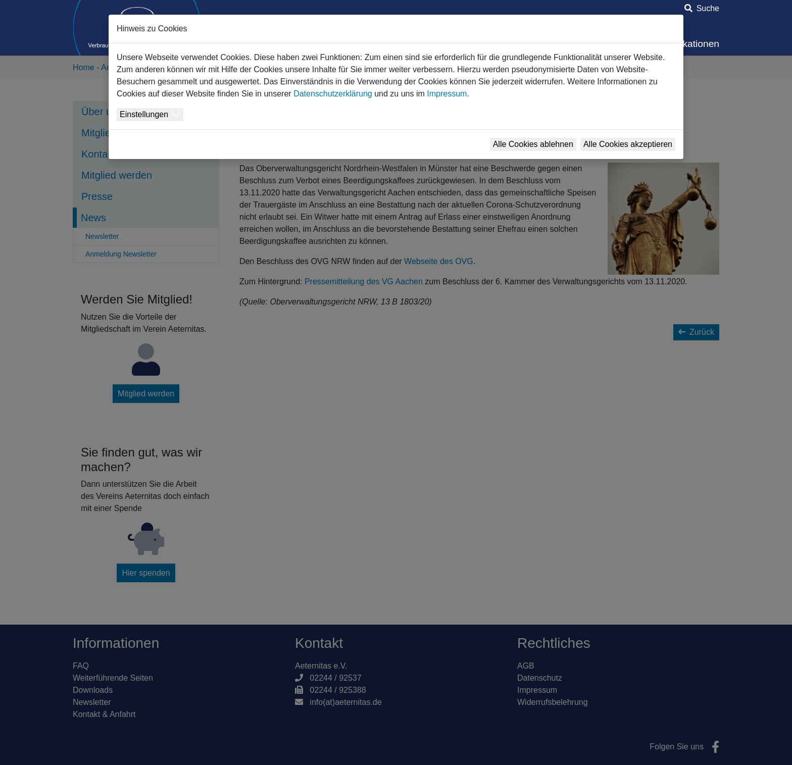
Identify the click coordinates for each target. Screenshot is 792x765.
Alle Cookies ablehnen (533, 144)
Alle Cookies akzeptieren (627, 144)
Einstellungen (144, 114)
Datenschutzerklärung (332, 93)
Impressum (447, 93)
